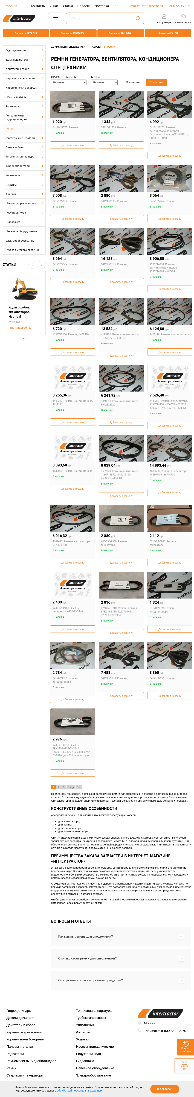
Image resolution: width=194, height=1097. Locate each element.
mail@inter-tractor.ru (146, 6)
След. (71, 784)
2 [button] (25, 335)
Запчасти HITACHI (25, 33)
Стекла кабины (25, 144)
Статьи (68, 6)
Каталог (97, 44)
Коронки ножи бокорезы (25, 85)
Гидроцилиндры (25, 47)
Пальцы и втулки (25, 94)
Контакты (38, 6)
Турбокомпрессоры (25, 163)
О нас (54, 6)
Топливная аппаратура (25, 154)
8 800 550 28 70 (178, 6)
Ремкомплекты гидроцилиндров (25, 114)
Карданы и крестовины (25, 75)
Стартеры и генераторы (25, 135)
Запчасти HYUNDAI (121, 33)
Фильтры (25, 182)
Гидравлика (13, 219)
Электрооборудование (20, 238)
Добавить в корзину (72, 142)
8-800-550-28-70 (173, 1028)
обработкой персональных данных (79, 1090)
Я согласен (164, 1088)
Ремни (10, 126)
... (116, 4)
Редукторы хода (25, 210)
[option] (24, 300)
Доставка (102, 6)
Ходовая (25, 191)
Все (79, 784)
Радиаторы (25, 103)
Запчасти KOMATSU (73, 33)
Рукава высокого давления (22, 247)
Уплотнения (25, 172)
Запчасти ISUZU (169, 33)
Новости (83, 6)
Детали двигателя (25, 57)
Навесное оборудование (21, 228)
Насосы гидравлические (25, 200)
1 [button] (23, 335)
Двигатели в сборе (25, 66)
